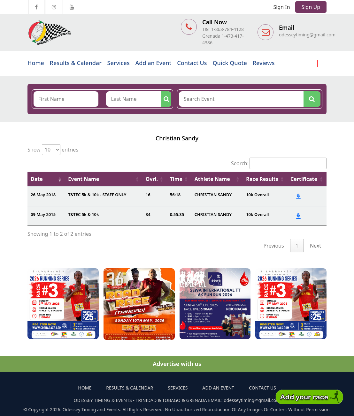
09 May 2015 (43, 214)
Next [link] (315, 245)
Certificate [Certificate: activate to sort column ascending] (303, 178)
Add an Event (153, 63)
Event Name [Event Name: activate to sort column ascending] (83, 178)
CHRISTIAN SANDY (213, 194)
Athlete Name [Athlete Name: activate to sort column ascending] (212, 178)
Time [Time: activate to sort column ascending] (176, 178)
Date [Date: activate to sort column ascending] (37, 178)
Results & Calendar (76, 63)
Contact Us (192, 63)
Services (118, 63)
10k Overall (257, 194)
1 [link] (297, 245)
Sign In (281, 7)
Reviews (264, 63)
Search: (279, 163)
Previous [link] (274, 245)
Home (35, 63)
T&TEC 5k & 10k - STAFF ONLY (97, 194)
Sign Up (311, 7)
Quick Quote (229, 63)
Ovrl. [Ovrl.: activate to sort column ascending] (152, 178)
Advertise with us (177, 364)
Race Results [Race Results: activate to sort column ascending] (262, 178)
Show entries (52, 149)
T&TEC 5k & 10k (83, 214)
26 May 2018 (43, 194)
